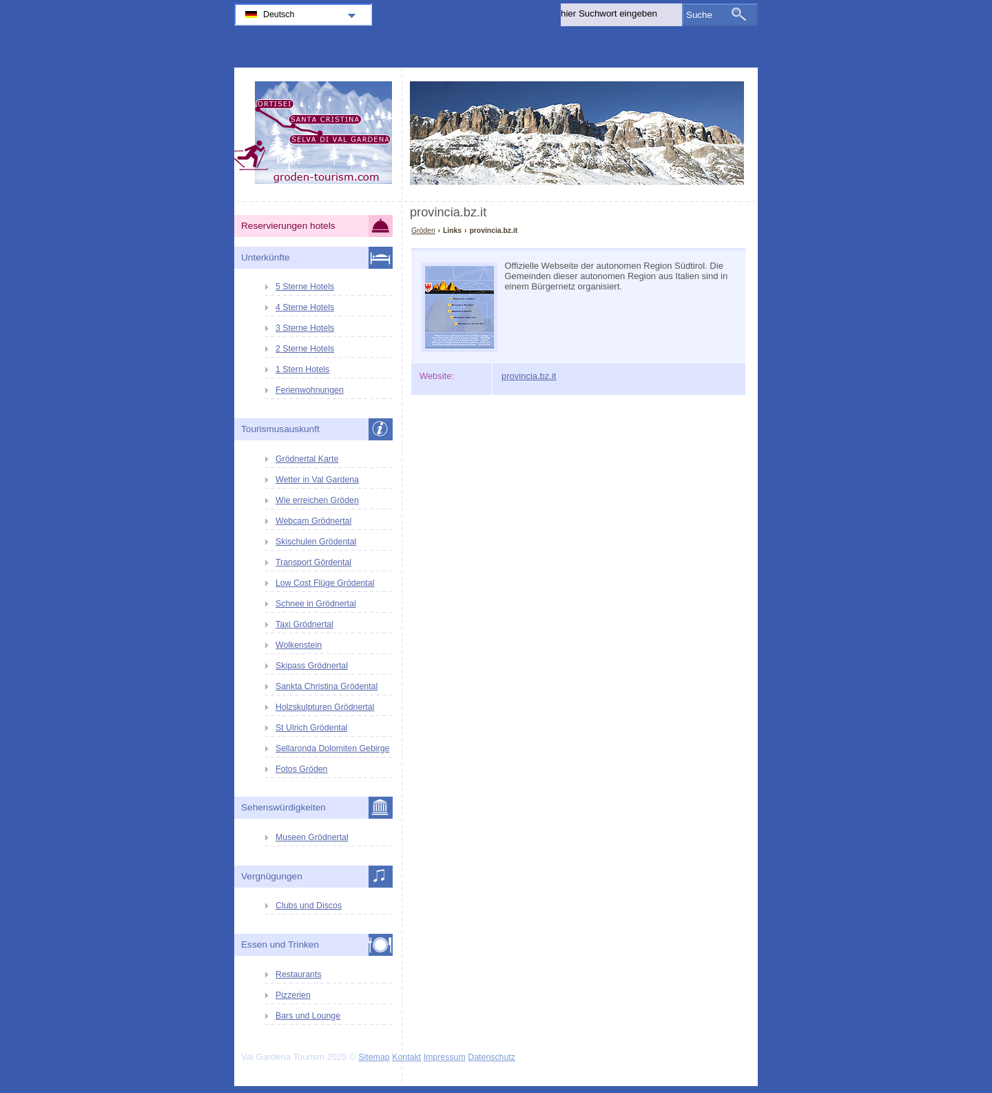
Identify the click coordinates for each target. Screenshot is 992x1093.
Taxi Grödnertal (304, 624)
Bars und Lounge (308, 1016)
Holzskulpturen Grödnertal (325, 707)
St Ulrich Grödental (311, 728)
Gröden (423, 230)
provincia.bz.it (529, 376)
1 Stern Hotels (302, 369)
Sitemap (373, 1057)
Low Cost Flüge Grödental (325, 583)
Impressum (445, 1057)
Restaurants (299, 974)
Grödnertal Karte (307, 459)
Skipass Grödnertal (312, 666)
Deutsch (278, 14)
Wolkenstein (299, 645)
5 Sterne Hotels (305, 287)
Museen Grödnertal (312, 837)
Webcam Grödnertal (313, 521)
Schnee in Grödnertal (316, 604)
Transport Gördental (313, 562)
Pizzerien (293, 995)
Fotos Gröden (301, 769)
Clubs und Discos (309, 905)
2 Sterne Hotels (305, 349)
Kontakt (406, 1057)
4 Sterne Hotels (305, 307)
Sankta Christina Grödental (327, 686)
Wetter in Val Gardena (317, 479)
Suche (699, 15)
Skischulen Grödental (316, 541)
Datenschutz (491, 1057)
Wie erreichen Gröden (317, 500)
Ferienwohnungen (310, 390)
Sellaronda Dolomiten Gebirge (332, 748)
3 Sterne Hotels (305, 328)
